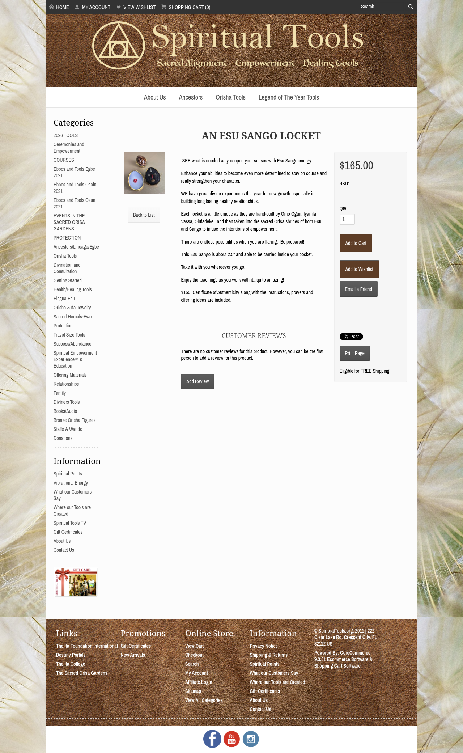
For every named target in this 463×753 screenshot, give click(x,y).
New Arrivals (132, 655)
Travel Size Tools (69, 334)
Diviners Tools (67, 402)
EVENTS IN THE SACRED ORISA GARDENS (69, 222)
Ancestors (191, 97)
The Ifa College (70, 664)
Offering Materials (70, 375)
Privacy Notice (264, 646)
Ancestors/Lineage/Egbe (76, 247)
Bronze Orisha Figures (74, 420)
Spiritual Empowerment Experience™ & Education (75, 359)
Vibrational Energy (71, 482)
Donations (63, 438)
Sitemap (193, 691)
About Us (155, 97)
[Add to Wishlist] (359, 269)
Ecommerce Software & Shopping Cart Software (343, 662)
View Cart (194, 646)
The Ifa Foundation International (87, 646)
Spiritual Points (68, 473)
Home (59, 7)
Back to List (144, 215)
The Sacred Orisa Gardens (81, 673)
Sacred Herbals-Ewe (73, 316)
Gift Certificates (68, 532)
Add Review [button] (197, 381)
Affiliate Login (198, 682)
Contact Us (64, 550)
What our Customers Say (274, 673)
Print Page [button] (355, 353)
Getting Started (68, 280)
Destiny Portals (71, 655)
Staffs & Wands (68, 429)
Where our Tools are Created (277, 682)
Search (192, 664)
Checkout (194, 655)
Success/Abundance (73, 343)
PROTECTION (67, 237)
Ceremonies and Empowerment (69, 147)
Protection (63, 325)
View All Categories (204, 700)
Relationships (66, 384)
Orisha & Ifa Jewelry (72, 307)
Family (60, 393)
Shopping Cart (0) (185, 7)
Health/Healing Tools (73, 289)
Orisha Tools (231, 97)
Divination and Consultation (67, 268)
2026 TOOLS (66, 135)
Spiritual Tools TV (70, 523)
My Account (92, 7)
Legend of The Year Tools (289, 97)
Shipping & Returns (269, 655)
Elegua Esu (64, 298)
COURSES (64, 160)
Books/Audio (65, 411)
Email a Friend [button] (358, 289)
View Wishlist (136, 7)
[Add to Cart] (356, 243)
